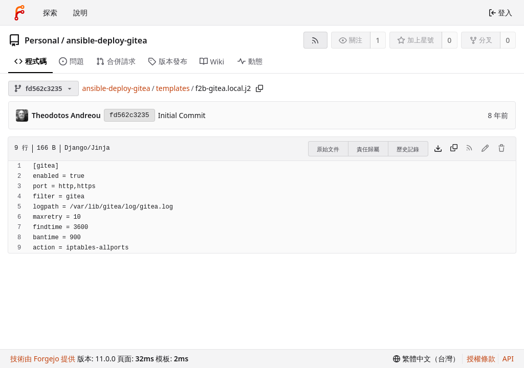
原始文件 (328, 149)
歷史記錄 (408, 149)
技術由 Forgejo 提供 (42, 358)
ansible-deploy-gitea (106, 40)
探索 (50, 12)
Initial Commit (182, 115)
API (508, 358)
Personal (42, 40)
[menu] (426, 359)
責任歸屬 (368, 149)
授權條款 (481, 358)
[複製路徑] (259, 88)
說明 (80, 12)
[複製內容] (454, 148)
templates (173, 88)
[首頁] (19, 13)
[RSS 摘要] (315, 40)
